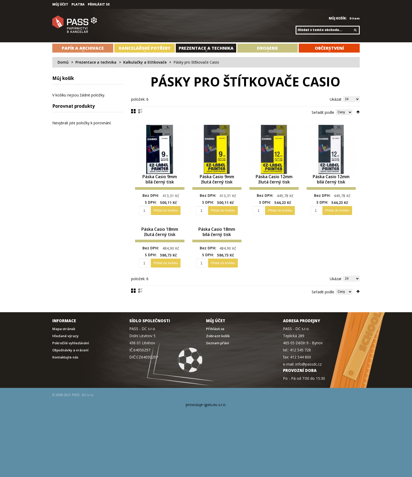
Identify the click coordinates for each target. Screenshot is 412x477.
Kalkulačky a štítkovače (145, 62)
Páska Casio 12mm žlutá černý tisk (274, 182)
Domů (63, 62)
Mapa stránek (63, 339)
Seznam (140, 111)
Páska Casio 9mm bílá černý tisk (159, 184)
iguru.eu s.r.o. (215, 415)
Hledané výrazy (65, 346)
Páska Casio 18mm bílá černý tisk (216, 240)
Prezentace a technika (95, 62)
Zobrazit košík (218, 346)
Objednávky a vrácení (70, 360)
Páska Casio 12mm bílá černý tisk (331, 182)
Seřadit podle (323, 112)
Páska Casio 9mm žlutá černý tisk (217, 184)
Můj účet (60, 4)
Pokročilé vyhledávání (70, 353)
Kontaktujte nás (65, 368)
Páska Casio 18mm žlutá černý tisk (160, 240)
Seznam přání (217, 353)
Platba (78, 4)
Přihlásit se (99, 4)
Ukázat (336, 99)
